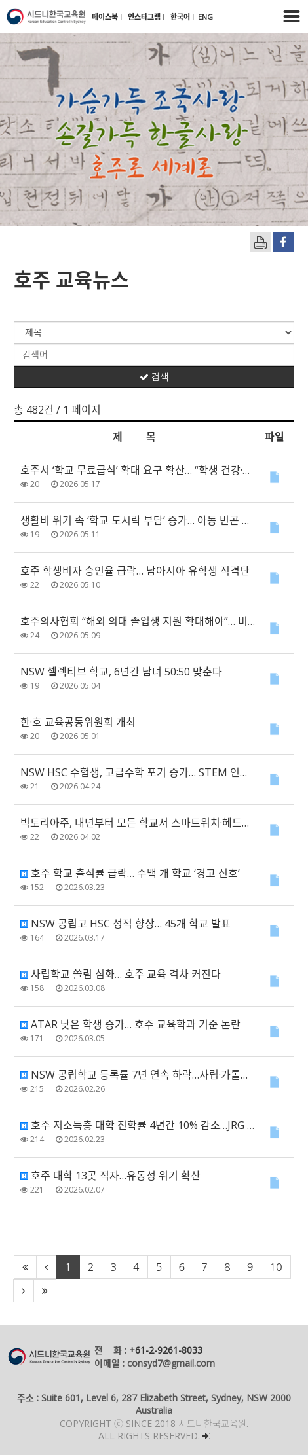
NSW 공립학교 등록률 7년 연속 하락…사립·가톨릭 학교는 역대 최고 (137, 1075)
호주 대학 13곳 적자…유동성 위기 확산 (110, 1175)
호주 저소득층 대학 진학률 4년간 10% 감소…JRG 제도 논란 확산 (137, 1125)
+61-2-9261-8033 (165, 1350)
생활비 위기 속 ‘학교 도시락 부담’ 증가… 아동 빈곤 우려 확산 (137, 520)
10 (275, 1267)
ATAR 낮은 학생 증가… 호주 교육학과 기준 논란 (130, 1024)
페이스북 (106, 17)
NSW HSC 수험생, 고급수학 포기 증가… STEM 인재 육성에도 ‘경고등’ (137, 772)
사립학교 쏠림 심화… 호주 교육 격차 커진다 (120, 974)
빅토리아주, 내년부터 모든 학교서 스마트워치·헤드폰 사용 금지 (137, 823)
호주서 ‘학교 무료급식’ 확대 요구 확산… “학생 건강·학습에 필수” (137, 470)
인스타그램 (145, 17)
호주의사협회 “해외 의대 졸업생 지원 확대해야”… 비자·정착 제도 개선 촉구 (137, 621)
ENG (205, 17)
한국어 (181, 17)
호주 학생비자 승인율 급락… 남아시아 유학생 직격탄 (135, 571)
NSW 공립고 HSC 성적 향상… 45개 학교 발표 (125, 923)
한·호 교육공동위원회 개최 (78, 722)
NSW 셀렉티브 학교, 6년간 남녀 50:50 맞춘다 (121, 671)
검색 (154, 377)
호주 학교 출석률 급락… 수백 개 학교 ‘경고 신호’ (130, 873)
